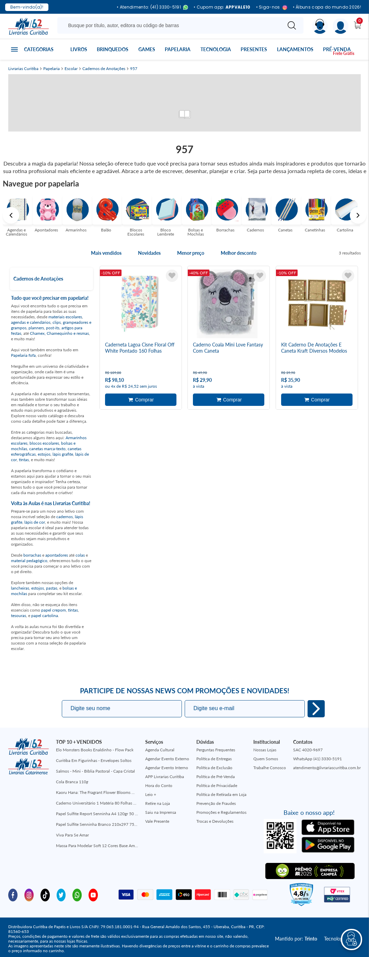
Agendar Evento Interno (166, 767)
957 (133, 69)
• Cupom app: (222, 7)
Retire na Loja (157, 803)
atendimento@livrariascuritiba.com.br (327, 767)
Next (358, 215)
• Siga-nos (271, 7)
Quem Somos (265, 758)
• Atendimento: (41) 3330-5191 (152, 7)
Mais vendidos (106, 253)
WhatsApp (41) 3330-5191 (317, 758)
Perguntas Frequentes (215, 749)
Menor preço (190, 253)
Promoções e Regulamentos (221, 812)
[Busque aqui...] (171, 25)
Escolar (71, 69)
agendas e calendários (30, 322)
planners (36, 327)
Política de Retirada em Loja (221, 794)
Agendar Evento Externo (167, 758)
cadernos (64, 516)
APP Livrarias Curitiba (164, 776)
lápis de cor (34, 522)
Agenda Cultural (159, 749)
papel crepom (53, 610)
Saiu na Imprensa (160, 812)
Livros (78, 49)
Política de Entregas (214, 758)
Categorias (39, 49)
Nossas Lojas (264, 749)
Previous (11, 215)
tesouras (18, 615)
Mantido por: (296, 939)
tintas (24, 459)
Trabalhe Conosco (269, 767)
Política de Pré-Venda (215, 776)
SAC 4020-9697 (308, 749)
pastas (51, 588)
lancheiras (20, 588)
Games (146, 49)
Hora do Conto (158, 785)
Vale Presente (157, 821)
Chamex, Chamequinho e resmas (59, 333)
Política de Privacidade (216, 785)
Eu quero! (316, 708)
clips (57, 322)
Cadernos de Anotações (103, 69)
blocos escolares (44, 443)
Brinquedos (112, 49)
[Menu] (340, 26)
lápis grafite (63, 454)
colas (80, 555)
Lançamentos (295, 49)
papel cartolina (44, 615)
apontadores (56, 555)
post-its (52, 327)
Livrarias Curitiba (23, 69)
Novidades (149, 253)
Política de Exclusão (214, 767)
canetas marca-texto (47, 448)
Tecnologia (215, 49)
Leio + (150, 794)
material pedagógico (29, 560)
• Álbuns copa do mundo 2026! (327, 7)
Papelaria (178, 49)
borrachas (32, 555)
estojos (44, 454)
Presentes (254, 49)
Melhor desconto (238, 253)
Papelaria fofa (23, 355)
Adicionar (140, 400)
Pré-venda (337, 49)
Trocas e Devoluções (214, 821)
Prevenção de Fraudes (216, 803)
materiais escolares (65, 316)
